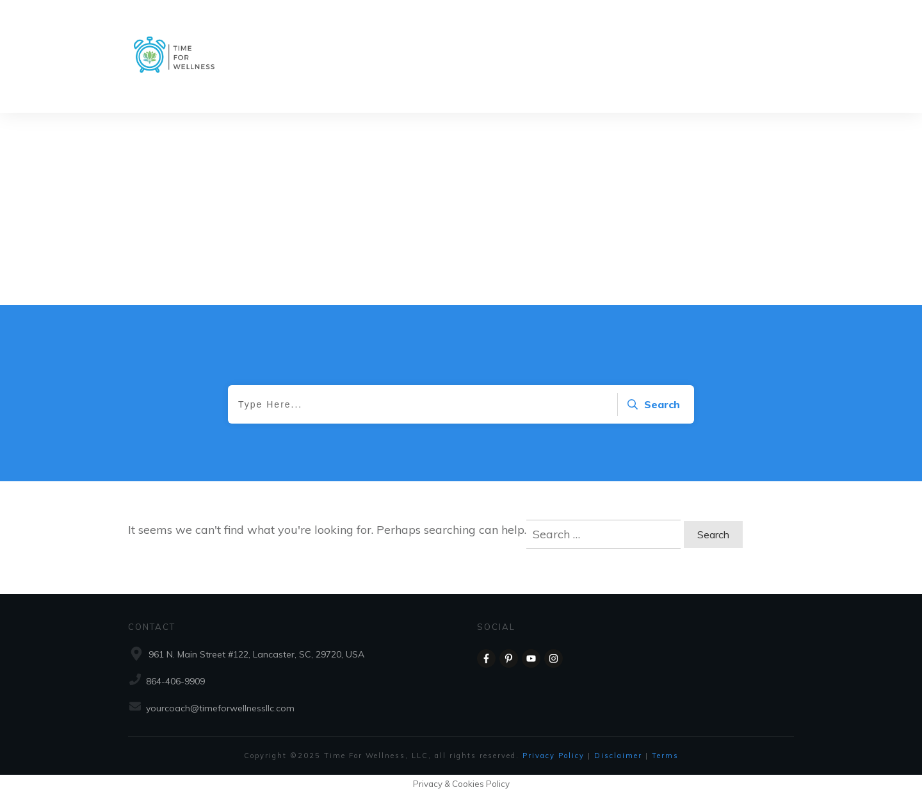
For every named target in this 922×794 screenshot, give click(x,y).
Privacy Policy (555, 755)
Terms (665, 755)
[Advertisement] (461, 209)
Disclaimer (619, 755)
